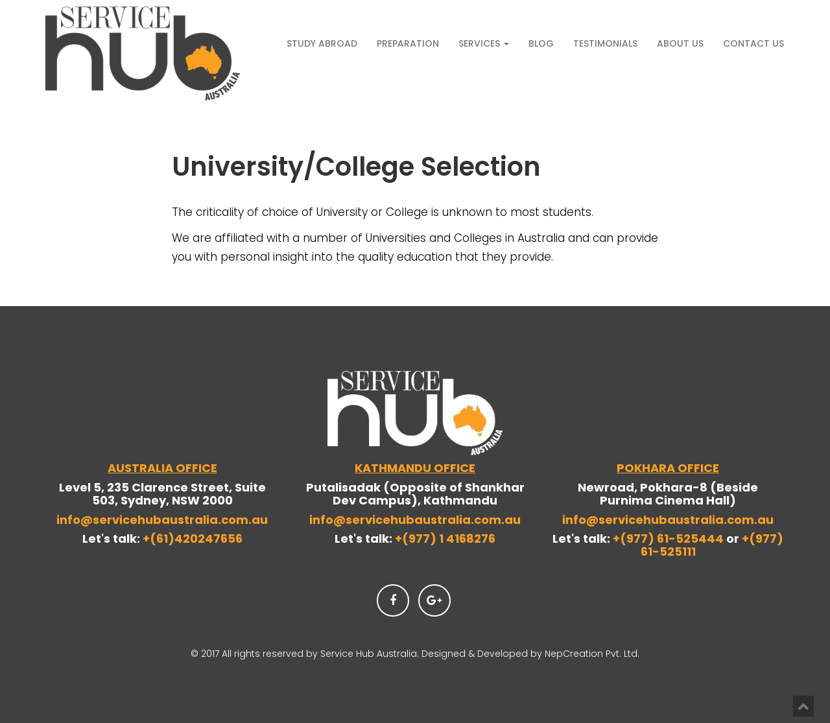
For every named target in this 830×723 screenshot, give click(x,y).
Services (483, 43)
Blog (541, 43)
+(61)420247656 (193, 538)
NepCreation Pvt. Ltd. (592, 653)
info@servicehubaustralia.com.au (162, 520)
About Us (680, 43)
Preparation (408, 43)
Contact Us (753, 43)
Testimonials (605, 43)
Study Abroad (322, 43)
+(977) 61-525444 (669, 538)
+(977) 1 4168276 (445, 538)
